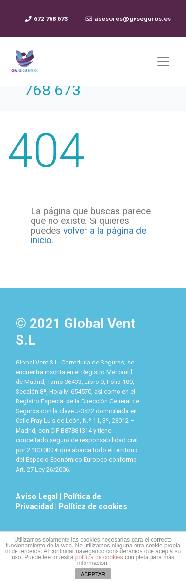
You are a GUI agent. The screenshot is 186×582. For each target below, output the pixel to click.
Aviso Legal (38, 496)
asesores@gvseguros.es (128, 18)
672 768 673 (45, 18)
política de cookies (99, 557)
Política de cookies (93, 506)
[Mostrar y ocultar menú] (163, 62)
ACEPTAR (93, 574)
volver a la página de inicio (88, 235)
